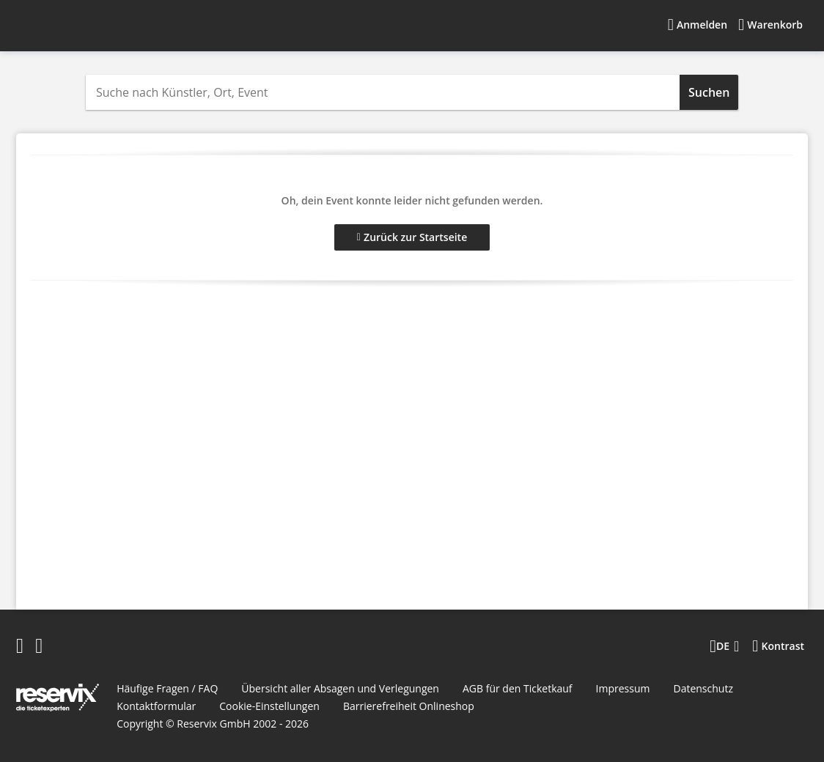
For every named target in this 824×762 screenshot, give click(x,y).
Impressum (623, 688)
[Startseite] (109, 25)
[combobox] (383, 92)
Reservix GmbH (215, 723)
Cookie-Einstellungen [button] (269, 706)
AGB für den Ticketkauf (518, 688)
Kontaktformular (156, 706)
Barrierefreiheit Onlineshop (408, 706)
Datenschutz (702, 688)
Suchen (708, 92)
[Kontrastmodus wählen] (778, 646)
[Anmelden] (697, 25)
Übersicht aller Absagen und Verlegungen (340, 688)
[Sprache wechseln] (724, 646)
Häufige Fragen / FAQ (167, 688)
